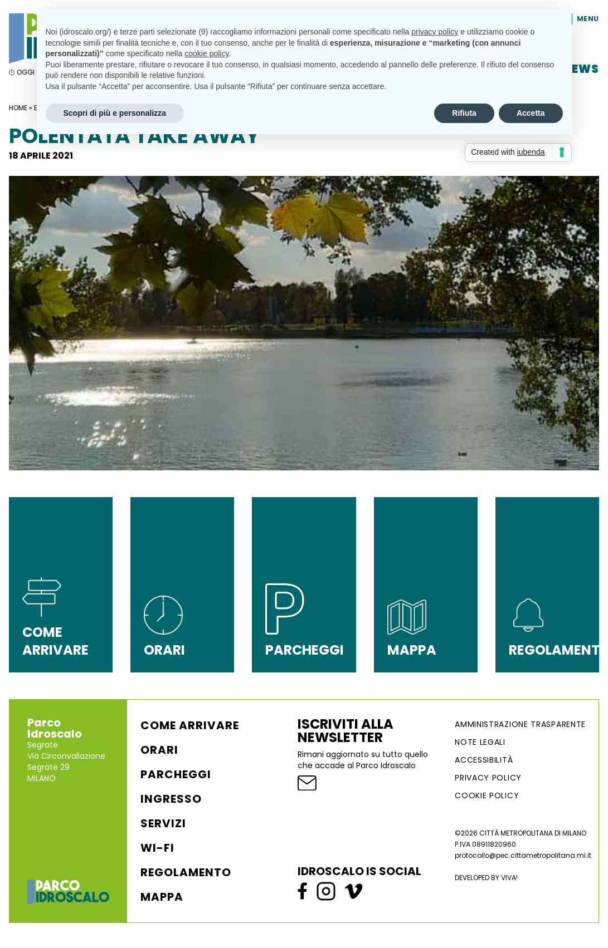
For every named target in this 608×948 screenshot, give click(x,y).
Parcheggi (175, 774)
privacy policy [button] (434, 31)
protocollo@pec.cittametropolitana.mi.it (523, 855)
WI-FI (157, 848)
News (580, 69)
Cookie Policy (487, 795)
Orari (159, 750)
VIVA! (509, 877)
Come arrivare (189, 725)
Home (18, 107)
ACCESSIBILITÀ (484, 759)
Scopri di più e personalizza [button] (115, 113)
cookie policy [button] (206, 53)
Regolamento (185, 872)
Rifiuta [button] (464, 113)
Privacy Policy (488, 777)
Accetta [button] (531, 113)
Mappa (161, 897)
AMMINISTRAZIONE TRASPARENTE (520, 724)
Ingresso (171, 799)
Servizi (163, 823)
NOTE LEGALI (480, 742)
